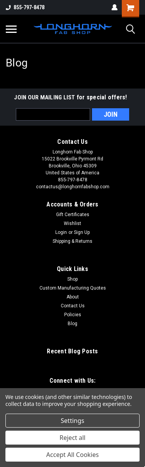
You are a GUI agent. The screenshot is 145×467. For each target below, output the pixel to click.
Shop (72, 279)
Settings (72, 420)
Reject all (72, 437)
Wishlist (72, 223)
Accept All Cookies (72, 454)
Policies (72, 314)
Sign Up (82, 232)
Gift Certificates (72, 214)
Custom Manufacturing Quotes (72, 288)
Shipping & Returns (72, 241)
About (73, 297)
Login (61, 232)
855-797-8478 (25, 7)
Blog (72, 323)
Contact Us (73, 305)
